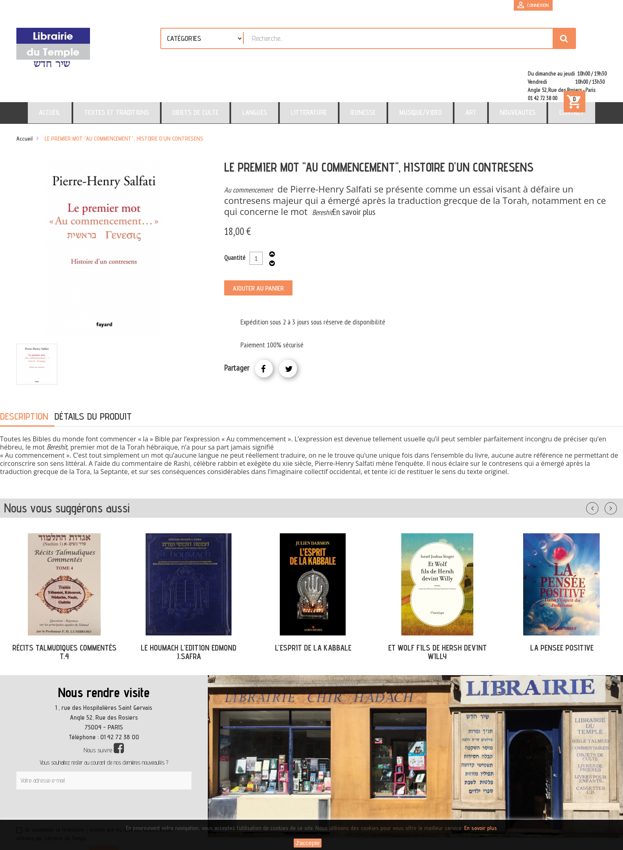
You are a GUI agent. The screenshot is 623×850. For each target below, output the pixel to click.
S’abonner (103, 818)
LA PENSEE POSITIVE (562, 612)
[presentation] (95, 774)
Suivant (616, 471)
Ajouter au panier (258, 253)
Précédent (600, 471)
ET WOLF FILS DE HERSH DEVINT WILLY (437, 617)
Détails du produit (93, 381)
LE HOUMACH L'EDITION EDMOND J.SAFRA (188, 617)
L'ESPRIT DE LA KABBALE (313, 612)
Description (24, 381)
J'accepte (308, 843)
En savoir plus (354, 176)
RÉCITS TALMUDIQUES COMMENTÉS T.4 (64, 617)
